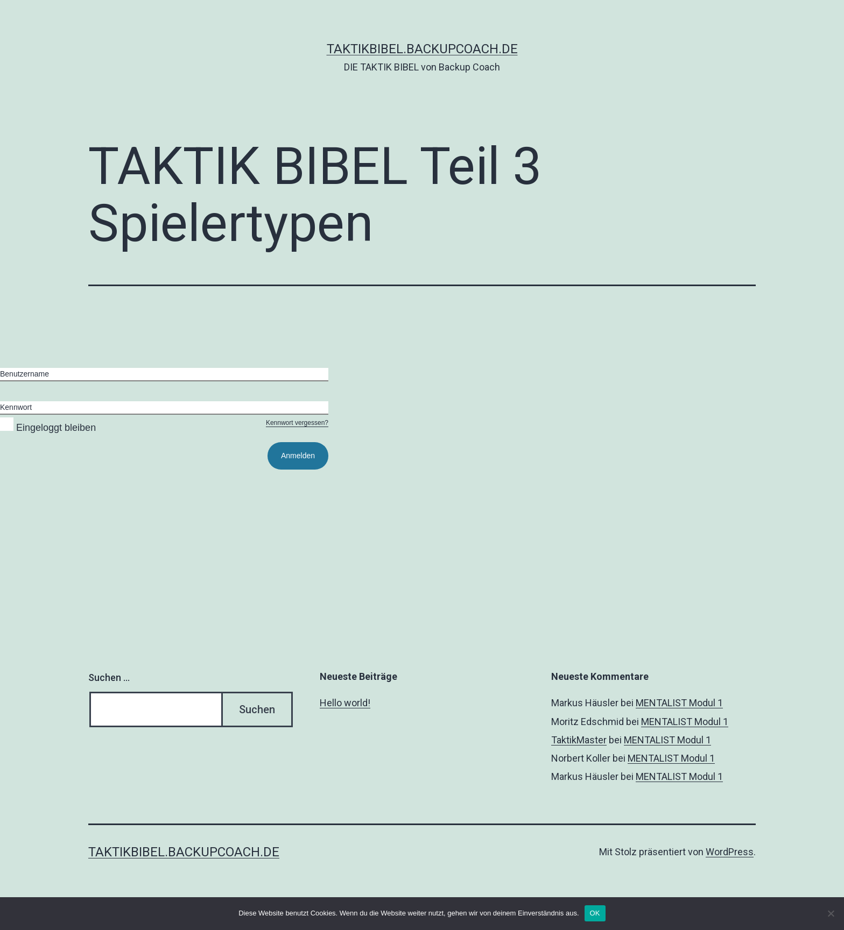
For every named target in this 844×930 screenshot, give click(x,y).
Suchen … (109, 677)
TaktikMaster (579, 740)
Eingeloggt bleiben (48, 427)
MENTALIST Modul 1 (679, 702)
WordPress (730, 851)
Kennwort (16, 407)
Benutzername (24, 374)
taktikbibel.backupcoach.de (422, 48)
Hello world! (345, 702)
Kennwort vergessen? (297, 423)
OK (595, 913)
